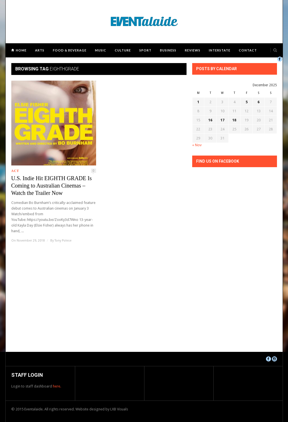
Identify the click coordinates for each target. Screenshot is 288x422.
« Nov (197, 145)
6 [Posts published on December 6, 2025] (258, 102)
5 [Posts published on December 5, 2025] (247, 102)
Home (21, 50)
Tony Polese (63, 240)
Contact (248, 50)
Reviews (192, 50)
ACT (15, 171)
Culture (123, 50)
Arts (39, 50)
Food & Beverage (69, 50)
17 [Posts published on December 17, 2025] (222, 120)
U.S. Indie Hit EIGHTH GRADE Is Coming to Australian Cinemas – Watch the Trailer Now (51, 185)
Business (168, 50)
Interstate (219, 50)
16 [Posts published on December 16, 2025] (210, 120)
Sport (145, 50)
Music (100, 50)
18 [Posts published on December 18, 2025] (234, 120)
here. (57, 386)
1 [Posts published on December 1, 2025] (198, 102)
